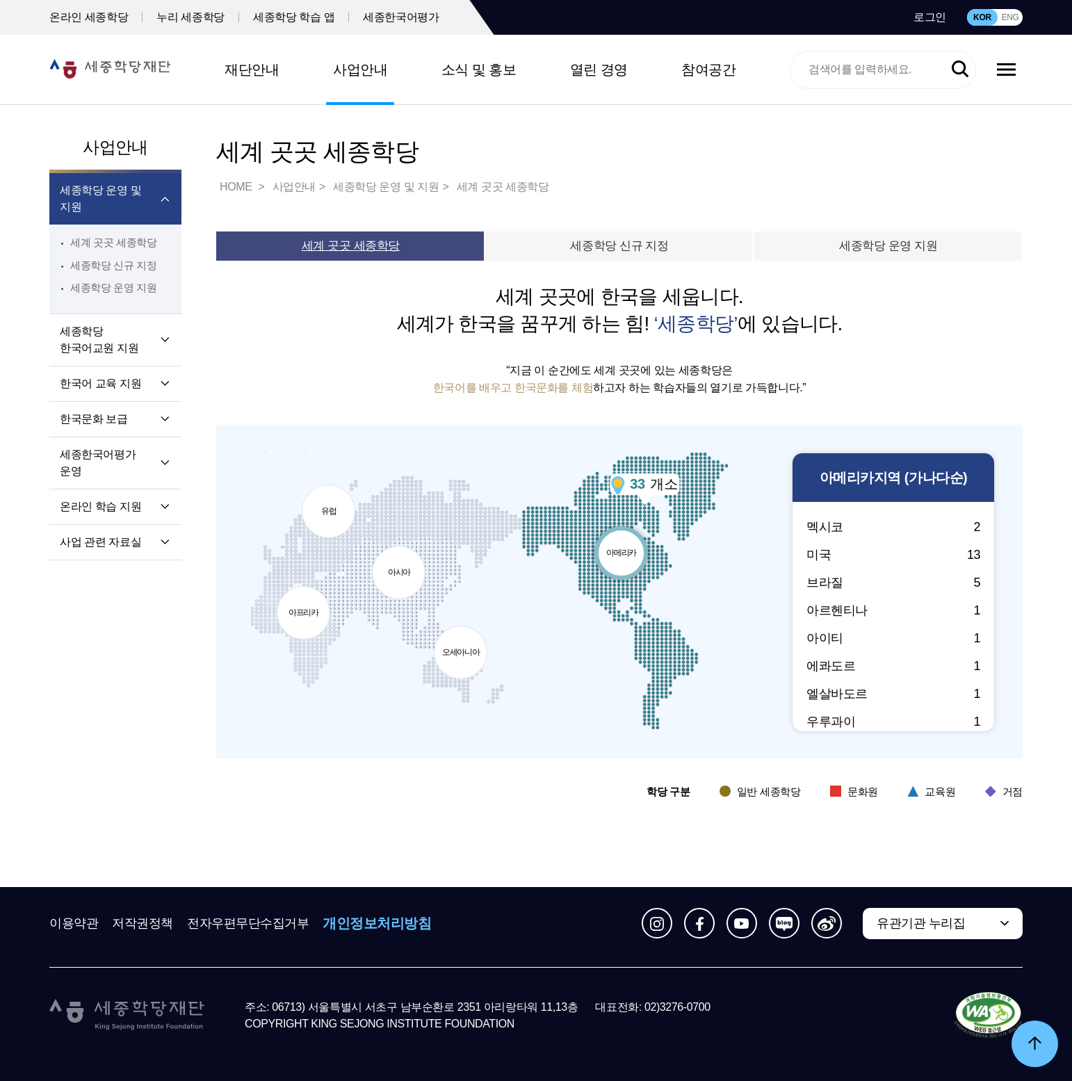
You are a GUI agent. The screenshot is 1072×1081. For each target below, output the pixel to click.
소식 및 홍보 (479, 69)
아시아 (398, 567)
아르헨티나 (893, 610)
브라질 (893, 583)
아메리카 (628, 539)
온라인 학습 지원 (100, 506)
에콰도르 (893, 666)
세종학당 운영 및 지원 (100, 198)
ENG (1009, 17)
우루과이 (893, 722)
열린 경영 (599, 69)
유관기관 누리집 (921, 923)
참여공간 (708, 69)
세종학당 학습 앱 (293, 17)
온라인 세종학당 (88, 17)
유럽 (332, 497)
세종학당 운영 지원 (113, 287)
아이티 (893, 638)
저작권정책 (142, 923)
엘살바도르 (893, 694)
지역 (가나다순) (893, 478)
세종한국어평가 (401, 17)
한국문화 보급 (94, 419)
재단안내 (252, 69)
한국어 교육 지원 (100, 383)
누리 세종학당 (190, 17)
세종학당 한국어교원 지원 (99, 339)
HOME (237, 187)
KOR (982, 17)
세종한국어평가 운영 (98, 462)
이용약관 (73, 923)
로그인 (929, 17)
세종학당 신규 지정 (113, 265)
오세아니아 (468, 643)
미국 (893, 555)
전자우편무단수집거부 (248, 923)
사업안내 (360, 69)
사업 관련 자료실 (100, 542)
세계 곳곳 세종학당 (113, 242)
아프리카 (304, 609)
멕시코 (893, 527)
